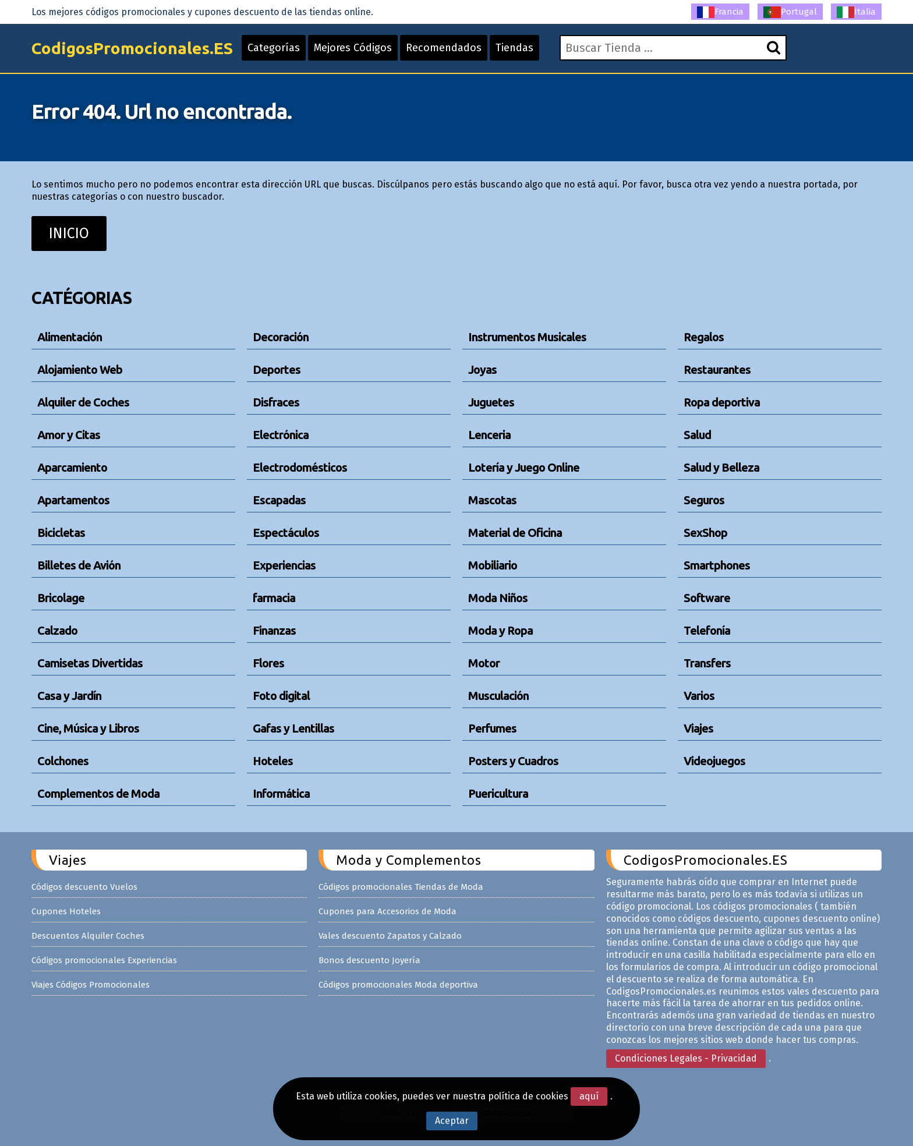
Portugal (790, 12)
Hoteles (273, 760)
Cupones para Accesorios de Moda (387, 911)
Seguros (704, 500)
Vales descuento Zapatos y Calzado (390, 936)
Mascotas (492, 500)
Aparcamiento (72, 467)
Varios (699, 695)
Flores (268, 663)
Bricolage (60, 597)
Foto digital (281, 695)
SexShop (705, 532)
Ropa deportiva (722, 402)
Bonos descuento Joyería (369, 960)
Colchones (63, 760)
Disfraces (276, 402)
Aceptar (452, 1120)
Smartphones (717, 565)
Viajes (698, 728)
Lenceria (489, 434)
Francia (720, 12)
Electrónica (281, 434)
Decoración (281, 337)
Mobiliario (492, 565)
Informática (281, 793)
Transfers (707, 663)
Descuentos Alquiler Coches (87, 936)
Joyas (482, 369)
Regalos (704, 337)
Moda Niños (498, 597)
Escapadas (279, 500)
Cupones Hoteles (66, 911)
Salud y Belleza (721, 467)
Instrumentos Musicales (527, 337)
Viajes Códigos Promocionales (90, 984)
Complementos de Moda (98, 793)
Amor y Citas (68, 434)
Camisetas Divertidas (90, 663)
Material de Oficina (515, 532)
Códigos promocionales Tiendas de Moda (401, 887)
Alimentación (69, 337)
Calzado (57, 630)
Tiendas (514, 47)
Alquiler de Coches (83, 402)
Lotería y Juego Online (523, 467)
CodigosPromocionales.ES (132, 48)
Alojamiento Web (79, 369)
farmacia (274, 597)
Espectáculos (286, 532)
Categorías (273, 47)
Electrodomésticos (300, 467)
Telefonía (707, 630)
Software (707, 597)
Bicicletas (61, 532)
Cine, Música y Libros (88, 728)
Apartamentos (73, 500)
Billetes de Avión (79, 565)
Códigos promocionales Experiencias (104, 960)
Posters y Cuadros (513, 760)
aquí (589, 1096)
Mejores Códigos (353, 47)
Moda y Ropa (500, 630)
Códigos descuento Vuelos (84, 887)
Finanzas (274, 630)
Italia (856, 12)
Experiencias (284, 565)
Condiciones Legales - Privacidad (686, 1058)
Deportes (276, 369)
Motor (484, 663)
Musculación (498, 695)
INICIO (69, 233)
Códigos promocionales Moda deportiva (398, 984)
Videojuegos (714, 760)
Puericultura (498, 793)
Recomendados (444, 47)
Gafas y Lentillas (293, 728)
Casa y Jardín (69, 695)
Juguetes (491, 402)
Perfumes (492, 728)
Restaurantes (717, 369)
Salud (697, 434)
